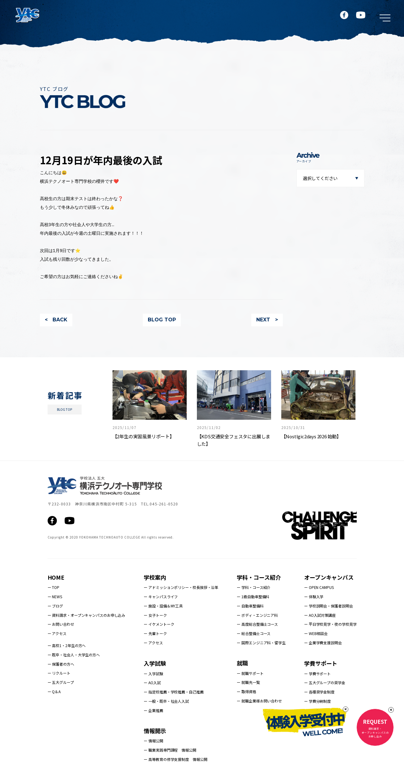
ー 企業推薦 (153, 710)
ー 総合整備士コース (253, 633)
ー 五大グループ (61, 682)
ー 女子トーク (155, 615)
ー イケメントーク (159, 624)
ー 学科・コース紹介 (253, 587)
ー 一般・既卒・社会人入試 (166, 701)
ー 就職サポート (250, 673)
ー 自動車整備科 (250, 605)
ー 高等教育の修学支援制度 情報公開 (175, 759)
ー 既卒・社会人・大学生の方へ (74, 654)
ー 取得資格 (246, 691)
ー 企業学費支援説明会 (323, 642)
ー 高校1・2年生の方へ (67, 645)
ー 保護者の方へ (61, 664)
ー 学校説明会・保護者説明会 (328, 605)
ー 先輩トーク (155, 633)
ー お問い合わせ (61, 624)
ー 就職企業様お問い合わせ (259, 700)
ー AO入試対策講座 (320, 615)
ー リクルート (59, 673)
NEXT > (267, 320)
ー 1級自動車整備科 (253, 596)
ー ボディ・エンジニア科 (257, 615)
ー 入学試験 (153, 673)
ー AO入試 (152, 682)
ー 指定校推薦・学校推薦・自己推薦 (173, 691)
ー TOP (54, 587)
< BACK (56, 320)
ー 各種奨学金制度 (319, 691)
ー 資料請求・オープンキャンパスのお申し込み (86, 615)
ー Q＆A (54, 691)
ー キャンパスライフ (161, 596)
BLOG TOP (162, 320)
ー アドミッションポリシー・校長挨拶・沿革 (181, 587)
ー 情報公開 (153, 740)
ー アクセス (57, 633)
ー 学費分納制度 (317, 701)
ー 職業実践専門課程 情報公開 (170, 750)
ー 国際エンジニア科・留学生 (261, 642)
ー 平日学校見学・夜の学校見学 (330, 624)
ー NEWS (55, 596)
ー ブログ (55, 605)
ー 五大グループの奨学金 (324, 682)
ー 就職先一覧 (248, 682)
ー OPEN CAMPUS (319, 587)
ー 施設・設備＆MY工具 (163, 605)
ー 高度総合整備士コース (257, 624)
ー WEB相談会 (316, 633)
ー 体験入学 (313, 596)
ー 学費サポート (317, 673)
